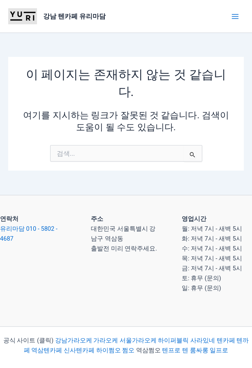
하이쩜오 (108, 350)
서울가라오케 (138, 340)
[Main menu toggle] (235, 16)
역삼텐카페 (46, 350)
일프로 (219, 350)
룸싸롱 (199, 350)
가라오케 (105, 340)
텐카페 (226, 340)
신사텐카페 (79, 350)
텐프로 (171, 350)
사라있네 (202, 340)
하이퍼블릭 (173, 340)
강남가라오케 (73, 340)
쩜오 (128, 350)
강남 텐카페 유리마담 (74, 16)
